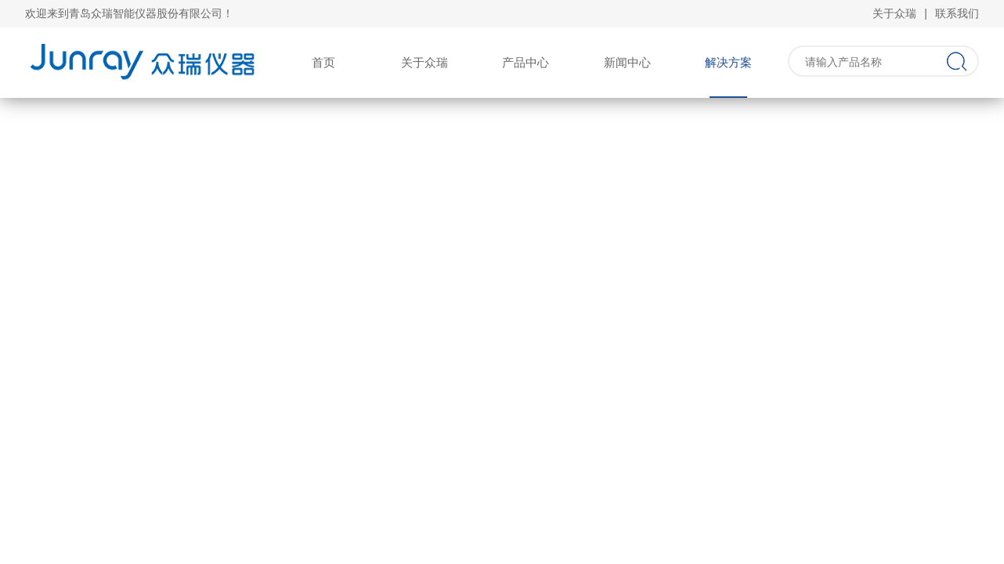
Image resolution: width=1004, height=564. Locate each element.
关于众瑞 (894, 13)
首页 (323, 62)
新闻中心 (627, 62)
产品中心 (525, 62)
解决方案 (728, 62)
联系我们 (957, 13)
